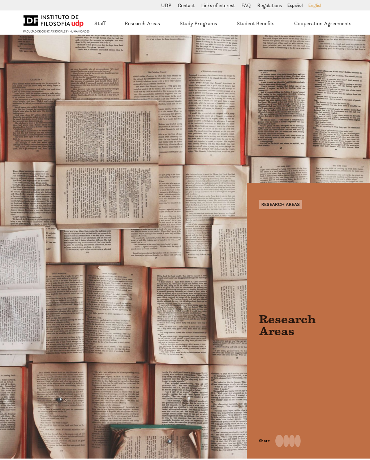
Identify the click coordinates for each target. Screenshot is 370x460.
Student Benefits (256, 23)
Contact (187, 5)
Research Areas (142, 23)
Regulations (269, 5)
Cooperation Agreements (323, 23)
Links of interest (218, 5)
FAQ (246, 5)
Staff (99, 23)
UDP (166, 5)
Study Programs (198, 23)
